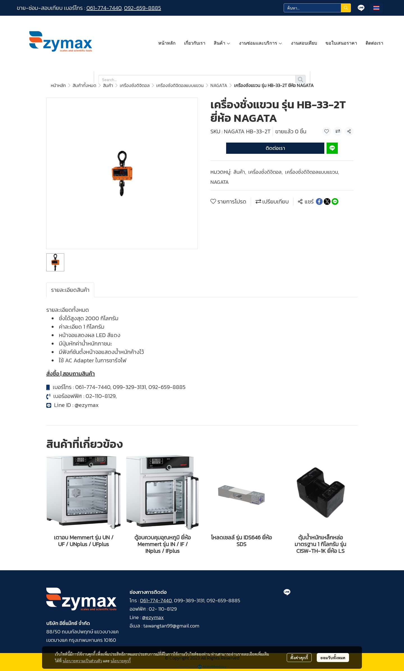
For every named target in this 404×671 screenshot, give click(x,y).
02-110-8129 (101, 396)
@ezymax (87, 405)
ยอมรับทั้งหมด (332, 657)
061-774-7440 (103, 8)
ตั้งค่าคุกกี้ (299, 657)
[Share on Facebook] (319, 201)
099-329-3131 (129, 387)
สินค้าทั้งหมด (84, 85)
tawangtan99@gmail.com (171, 625)
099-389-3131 (189, 600)
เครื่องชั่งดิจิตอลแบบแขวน (180, 85)
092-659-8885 (142, 8)
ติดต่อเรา (275, 148)
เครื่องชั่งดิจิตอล (135, 85)
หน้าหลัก (58, 85)
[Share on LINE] (335, 201)
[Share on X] (327, 201)
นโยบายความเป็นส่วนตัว (82, 660)
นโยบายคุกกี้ (121, 660)
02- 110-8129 (163, 609)
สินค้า (108, 85)
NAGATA (218, 85)
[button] (317, 8)
